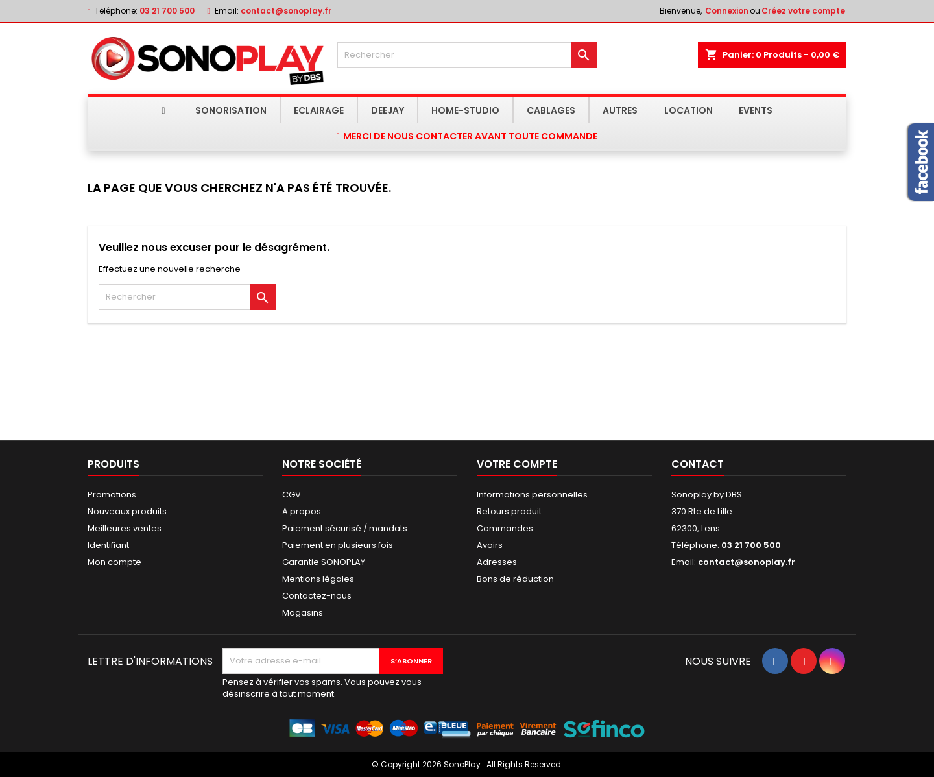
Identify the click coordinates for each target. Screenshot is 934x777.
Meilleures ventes (125, 528)
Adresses (497, 562)
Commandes (505, 528)
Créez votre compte (803, 10)
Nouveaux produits (127, 511)
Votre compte (517, 464)
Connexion (726, 10)
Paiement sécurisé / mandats (344, 528)
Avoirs (490, 545)
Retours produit (509, 511)
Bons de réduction (515, 579)
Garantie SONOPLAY (323, 562)
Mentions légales (318, 579)
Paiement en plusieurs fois (337, 545)
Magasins (302, 612)
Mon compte (114, 562)
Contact (697, 464)
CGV (291, 494)
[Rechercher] (467, 55)
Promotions (112, 494)
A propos (301, 511)
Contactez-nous (317, 596)
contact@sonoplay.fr (286, 10)
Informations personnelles (532, 494)
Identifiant (108, 545)
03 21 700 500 (167, 10)
